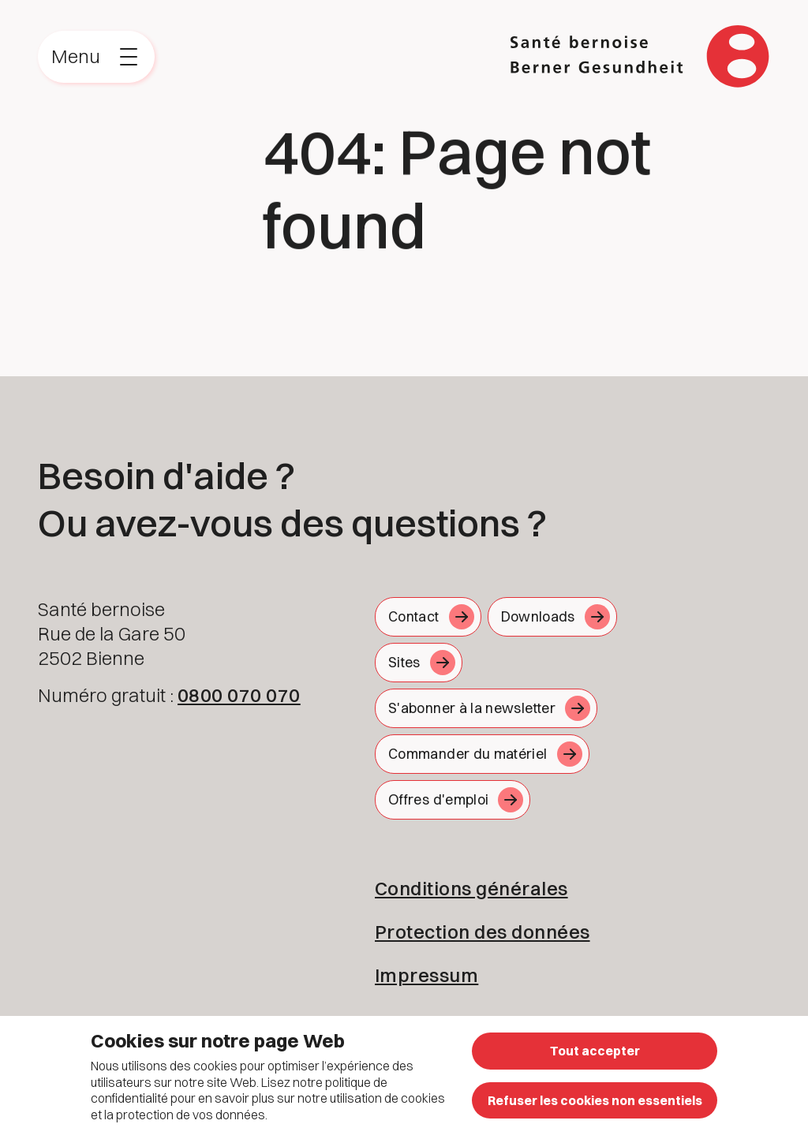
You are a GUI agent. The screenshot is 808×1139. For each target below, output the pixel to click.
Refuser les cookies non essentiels (595, 1100)
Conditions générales (471, 888)
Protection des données (482, 931)
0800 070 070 (239, 695)
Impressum (426, 975)
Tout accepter (595, 1051)
